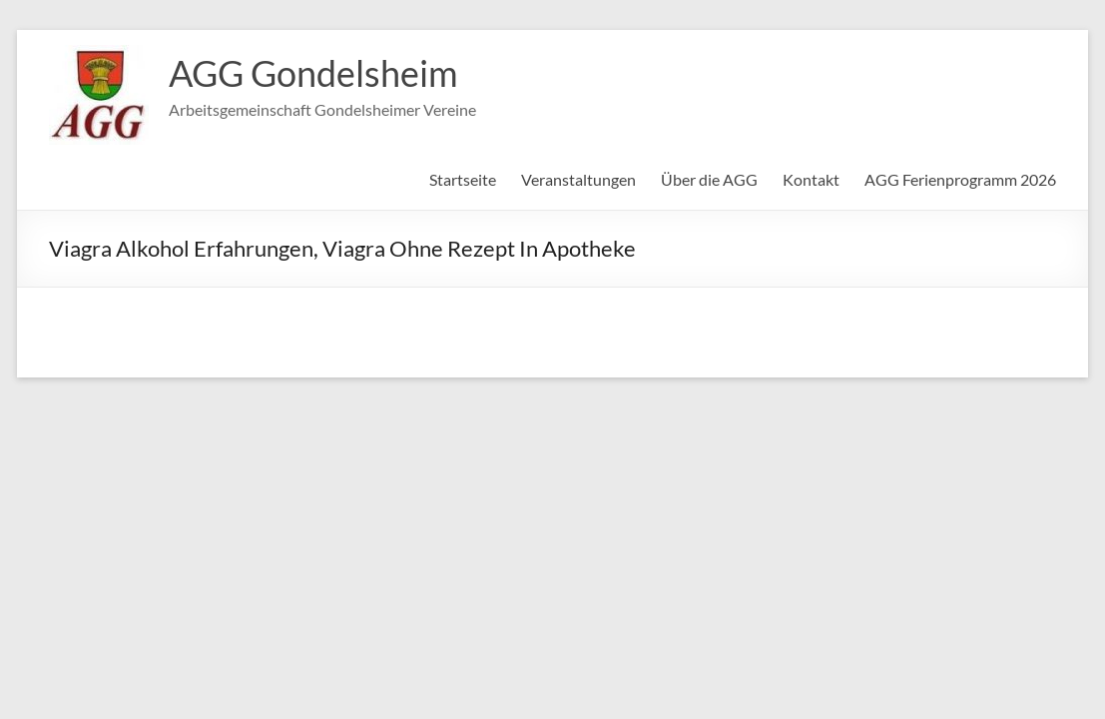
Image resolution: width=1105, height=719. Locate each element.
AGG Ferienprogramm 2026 (960, 179)
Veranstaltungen (578, 179)
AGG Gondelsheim (313, 73)
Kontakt (811, 179)
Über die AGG (709, 179)
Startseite (462, 179)
